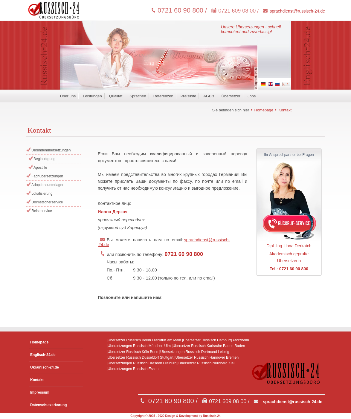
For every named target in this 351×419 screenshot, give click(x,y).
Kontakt (285, 110)
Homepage (263, 110)
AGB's (208, 96)
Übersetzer (231, 96)
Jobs (252, 96)
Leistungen (92, 96)
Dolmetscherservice (47, 202)
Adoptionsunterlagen (47, 185)
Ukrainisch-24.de (44, 367)
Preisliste (188, 96)
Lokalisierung (42, 193)
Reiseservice (41, 211)
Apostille (40, 167)
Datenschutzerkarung (48, 405)
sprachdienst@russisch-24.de (297, 11)
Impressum (39, 392)
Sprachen (137, 96)
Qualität (116, 96)
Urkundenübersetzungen (51, 150)
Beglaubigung (44, 159)
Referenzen (163, 96)
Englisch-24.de (43, 355)
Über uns (68, 96)
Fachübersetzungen (47, 176)
